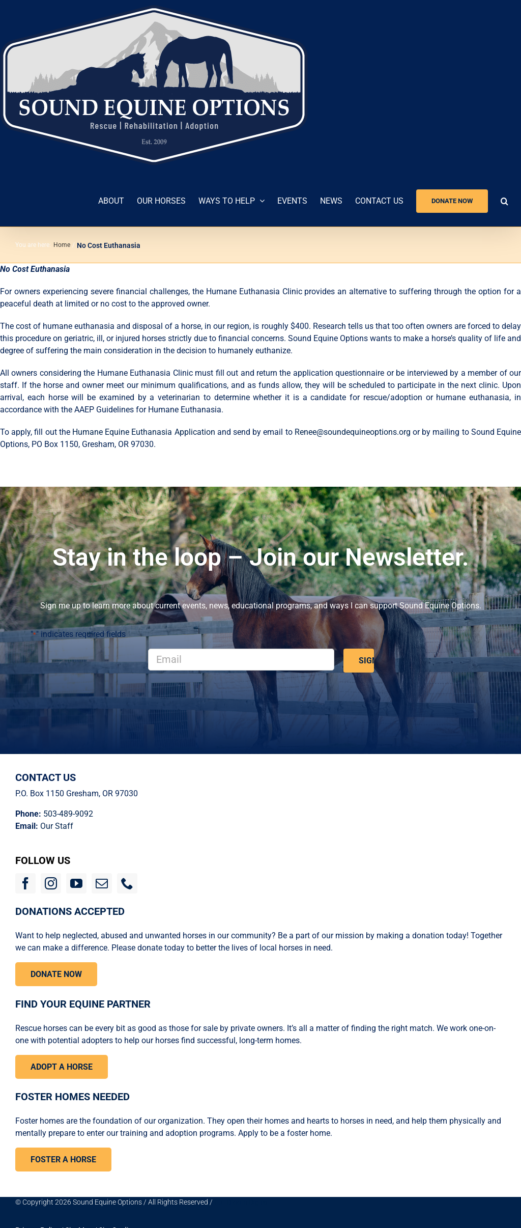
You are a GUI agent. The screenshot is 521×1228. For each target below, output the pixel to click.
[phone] (127, 883)
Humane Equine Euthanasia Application (144, 432)
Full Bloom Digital (241, 1202)
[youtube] (76, 883)
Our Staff (56, 826)
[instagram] (51, 883)
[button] (504, 200)
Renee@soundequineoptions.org (353, 432)
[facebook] (25, 883)
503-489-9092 (68, 814)
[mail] (102, 883)
